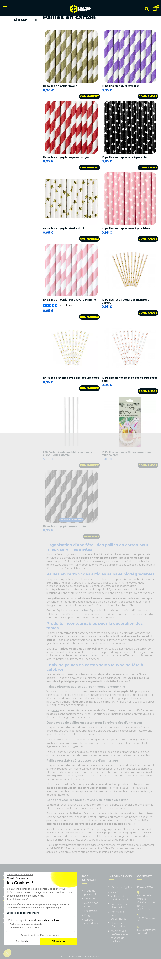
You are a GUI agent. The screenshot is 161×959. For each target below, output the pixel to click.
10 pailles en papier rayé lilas (120, 86)
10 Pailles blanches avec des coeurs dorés (71, 377)
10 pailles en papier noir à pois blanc (126, 157)
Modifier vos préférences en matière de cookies (120, 936)
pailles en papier (87, 655)
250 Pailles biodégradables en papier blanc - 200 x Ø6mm (67, 453)
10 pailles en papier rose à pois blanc (126, 228)
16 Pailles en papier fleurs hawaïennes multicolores (127, 453)
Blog (87, 915)
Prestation (90, 910)
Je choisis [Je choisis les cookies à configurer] (22, 941)
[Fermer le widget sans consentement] (20, 874)
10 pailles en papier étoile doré (63, 228)
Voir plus (91, 536)
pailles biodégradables (89, 610)
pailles (55, 710)
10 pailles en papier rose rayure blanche (69, 299)
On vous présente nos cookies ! (25, 927)
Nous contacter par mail (146, 931)
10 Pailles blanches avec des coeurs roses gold (129, 379)
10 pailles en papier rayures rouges (66, 157)
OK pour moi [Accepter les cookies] (59, 941)
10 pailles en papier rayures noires (65, 526)
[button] (7, 953)
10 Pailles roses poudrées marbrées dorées (125, 301)
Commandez (89, 96)
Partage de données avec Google (26, 924)
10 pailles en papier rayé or (60, 86)
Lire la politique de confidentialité (23, 913)
